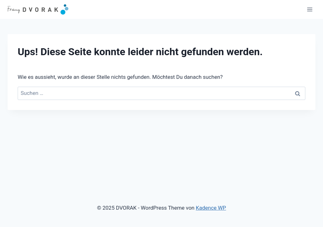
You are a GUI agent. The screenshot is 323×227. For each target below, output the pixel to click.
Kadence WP (211, 208)
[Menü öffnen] (309, 9)
